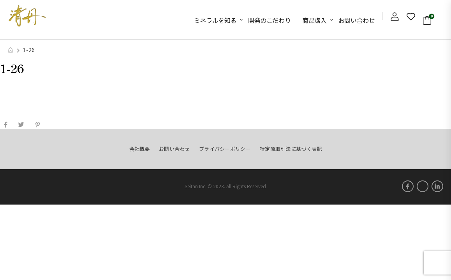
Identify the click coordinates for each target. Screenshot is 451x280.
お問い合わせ (356, 20)
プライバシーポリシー (225, 148)
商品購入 (314, 20)
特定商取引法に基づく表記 (291, 148)
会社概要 (139, 148)
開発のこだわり (269, 20)
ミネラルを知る (215, 20)
